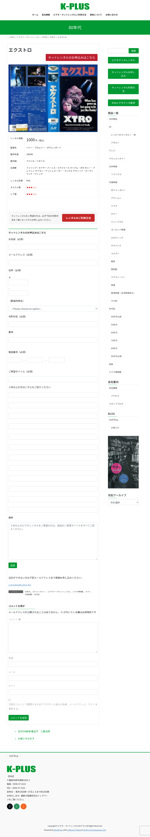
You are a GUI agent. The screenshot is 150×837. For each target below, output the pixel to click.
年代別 (37, 594)
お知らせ (115, 427)
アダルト (115, 142)
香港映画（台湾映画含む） (123, 292)
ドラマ (114, 205)
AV (110, 126)
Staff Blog (113, 419)
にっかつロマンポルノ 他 (123, 134)
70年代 (114, 340)
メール (12, 672)
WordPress (58, 830)
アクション (116, 198)
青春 (113, 285)
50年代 (114, 324)
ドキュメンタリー (117, 158)
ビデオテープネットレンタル (59, 591)
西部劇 (114, 269)
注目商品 (113, 118)
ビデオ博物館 (78, 591)
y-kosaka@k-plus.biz (19, 585)
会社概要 (113, 387)
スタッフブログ (116, 403)
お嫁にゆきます (26, 738)
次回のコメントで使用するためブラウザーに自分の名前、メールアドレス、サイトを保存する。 (53, 706)
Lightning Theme (74, 830)
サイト (12, 686)
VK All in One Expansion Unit (94, 830)
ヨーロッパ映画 (118, 229)
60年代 (114, 332)
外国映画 (28, 594)
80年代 (27, 591)
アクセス (115, 395)
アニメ (112, 150)
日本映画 (113, 166)
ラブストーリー (118, 277)
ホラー (88, 591)
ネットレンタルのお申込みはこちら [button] (71, 57)
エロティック (117, 237)
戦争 (113, 261)
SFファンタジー (39, 591)
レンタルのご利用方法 (78, 218)
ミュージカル (117, 221)
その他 (114, 300)
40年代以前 (116, 316)
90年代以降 (116, 356)
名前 (10, 658)
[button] (123, 60)
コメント (14, 619)
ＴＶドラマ (116, 174)
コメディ (115, 253)
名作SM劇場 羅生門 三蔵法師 (34, 731)
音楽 (111, 364)
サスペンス (116, 245)
